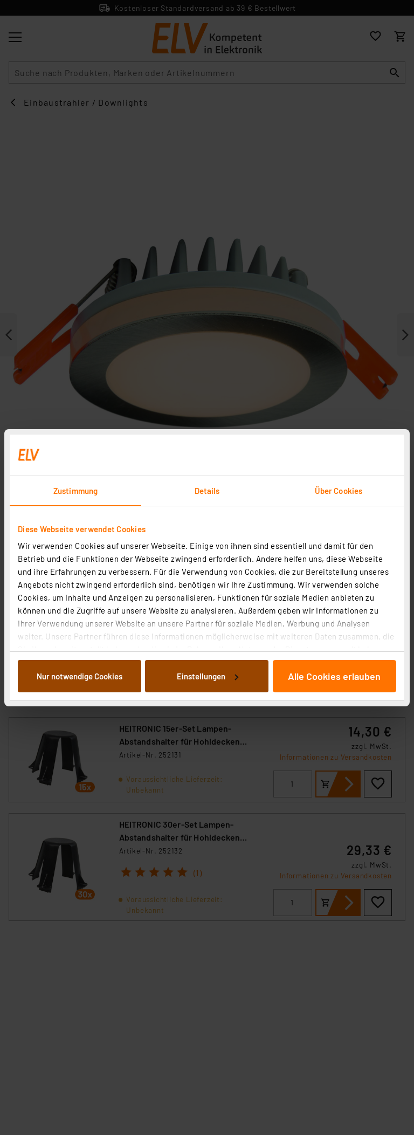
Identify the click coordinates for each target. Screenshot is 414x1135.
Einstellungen (207, 676)
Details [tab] (207, 491)
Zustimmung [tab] (75, 491)
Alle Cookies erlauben (334, 676)
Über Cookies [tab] (338, 491)
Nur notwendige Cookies (79, 676)
